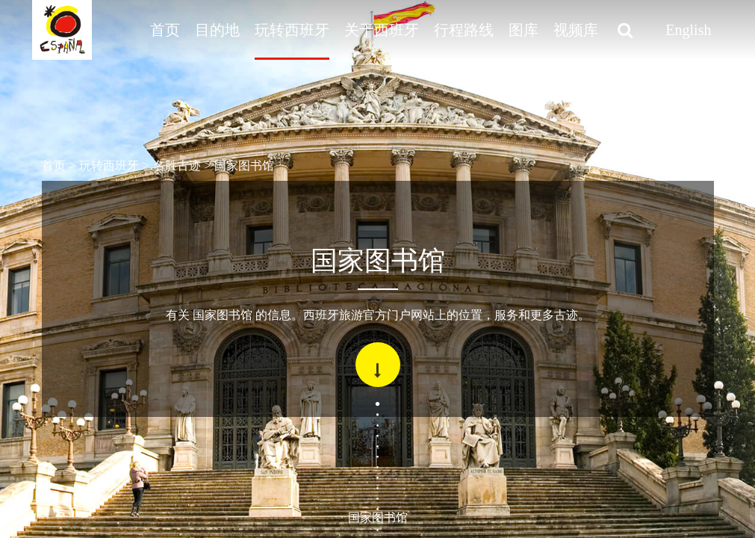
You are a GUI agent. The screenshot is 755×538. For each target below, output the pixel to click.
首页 (165, 30)
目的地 (217, 30)
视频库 (575, 30)
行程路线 (464, 30)
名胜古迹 (177, 165)
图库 (523, 30)
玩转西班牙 (292, 30)
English (688, 30)
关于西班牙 (381, 30)
